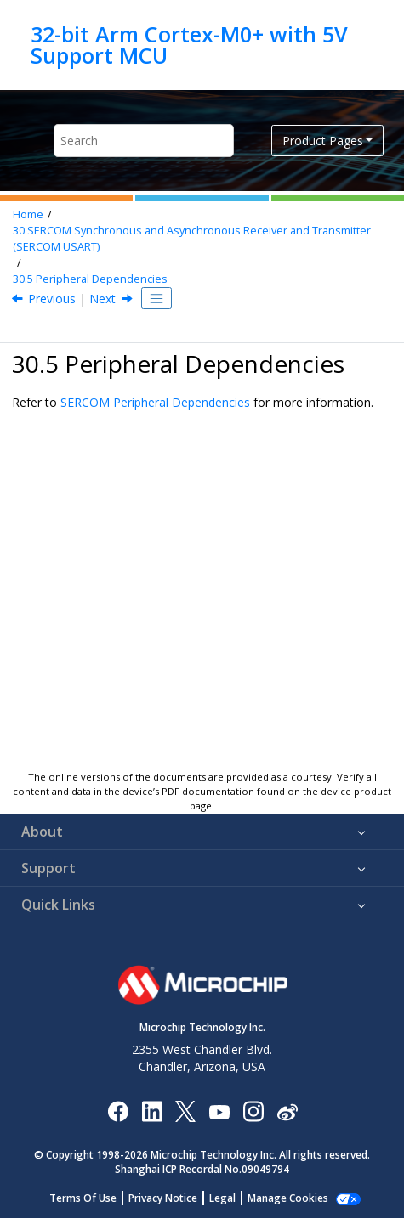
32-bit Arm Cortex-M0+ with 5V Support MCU (189, 44)
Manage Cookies (288, 1198)
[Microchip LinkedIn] (151, 1110)
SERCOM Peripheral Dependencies (155, 402)
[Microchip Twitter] (185, 1110)
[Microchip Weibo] (287, 1110)
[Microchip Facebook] (117, 1110)
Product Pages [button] (322, 141)
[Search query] (144, 140)
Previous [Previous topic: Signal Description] (52, 298)
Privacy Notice (162, 1198)
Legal (222, 1198)
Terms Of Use (83, 1198)
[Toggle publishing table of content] (156, 298)
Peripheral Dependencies (90, 279)
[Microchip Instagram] (253, 1110)
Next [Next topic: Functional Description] (102, 298)
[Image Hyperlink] (219, 1110)
